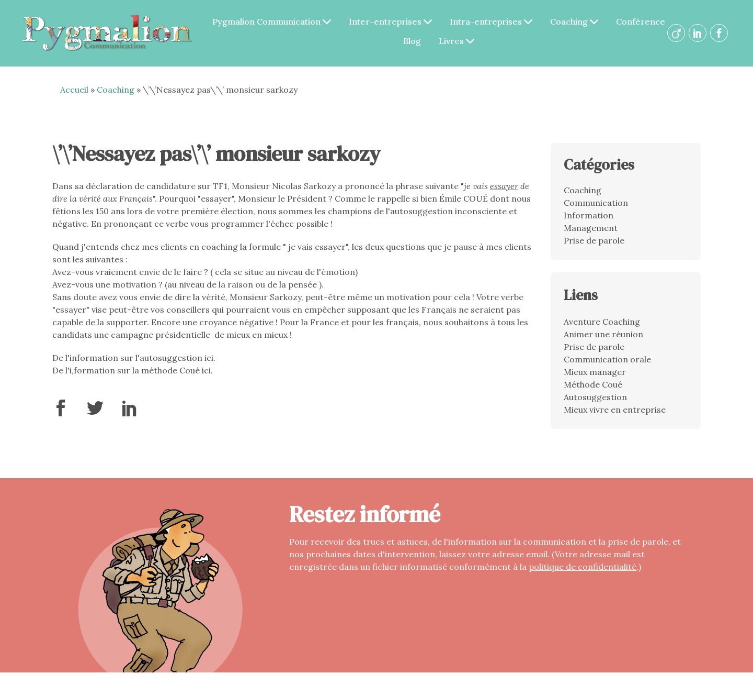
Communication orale (607, 359)
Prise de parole (594, 240)
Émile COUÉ (463, 198)
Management (591, 228)
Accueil (74, 89)
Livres (456, 41)
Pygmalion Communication (271, 21)
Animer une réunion (603, 334)
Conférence (640, 21)
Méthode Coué (593, 384)
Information (588, 215)
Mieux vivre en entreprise (615, 409)
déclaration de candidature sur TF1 (156, 186)
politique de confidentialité (582, 566)
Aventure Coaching (602, 321)
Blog (412, 41)
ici (208, 357)
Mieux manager (595, 372)
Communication (596, 202)
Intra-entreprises (491, 21)
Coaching (574, 21)
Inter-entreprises (390, 21)
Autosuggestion (595, 397)
